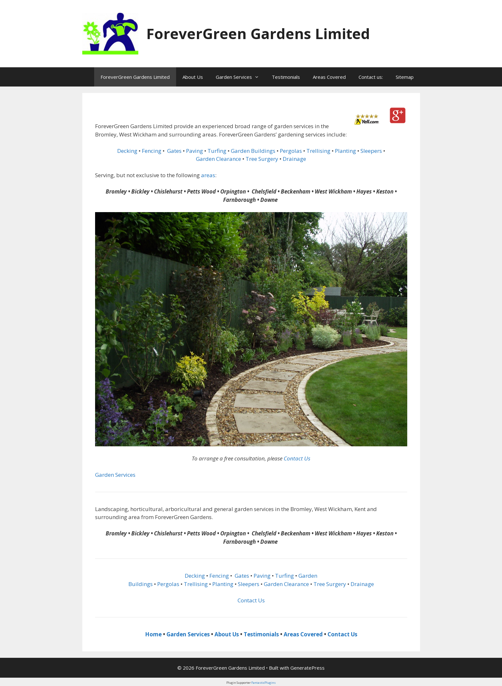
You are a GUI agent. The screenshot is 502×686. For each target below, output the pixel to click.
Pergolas (291, 150)
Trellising (318, 150)
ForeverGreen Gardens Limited (258, 33)
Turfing (216, 150)
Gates (174, 150)
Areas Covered (329, 77)
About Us (192, 77)
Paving (194, 150)
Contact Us (297, 458)
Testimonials (286, 77)
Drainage (294, 158)
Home (153, 634)
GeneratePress (307, 668)
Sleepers (371, 150)
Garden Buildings (253, 150)
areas (208, 175)
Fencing (151, 150)
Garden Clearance (218, 158)
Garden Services (240, 77)
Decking (127, 150)
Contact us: (371, 77)
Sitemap (405, 77)
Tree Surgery (262, 158)
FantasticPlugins (263, 683)
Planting (345, 150)
